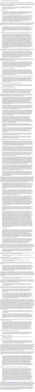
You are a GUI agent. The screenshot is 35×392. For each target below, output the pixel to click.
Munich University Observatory (12, 382)
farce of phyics (10, 2)
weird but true (29, 2)
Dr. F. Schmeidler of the (4, 382)
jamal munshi (20, 2)
